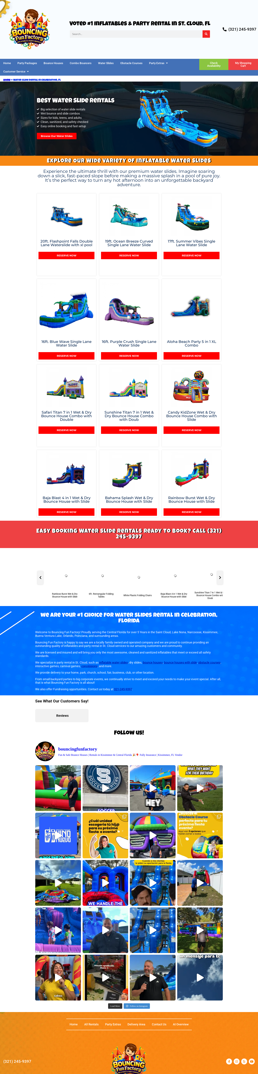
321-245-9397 (123, 689)
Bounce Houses (53, 63)
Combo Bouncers (80, 63)
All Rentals (91, 1024)
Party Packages (27, 63)
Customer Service (16, 71)
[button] (35, 725)
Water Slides (106, 63)
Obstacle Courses (131, 63)
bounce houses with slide (180, 662)
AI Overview (181, 1024)
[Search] (206, 34)
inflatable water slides (113, 662)
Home (7, 63)
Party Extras (158, 63)
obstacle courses (209, 662)
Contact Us (159, 1024)
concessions (89, 666)
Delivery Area (136, 1024)
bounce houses (153, 662)
